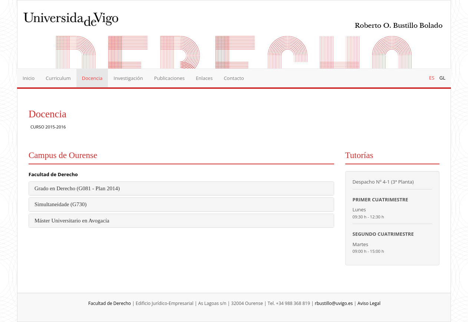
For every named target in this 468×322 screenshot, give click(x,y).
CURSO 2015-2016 (48, 127)
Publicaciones (169, 78)
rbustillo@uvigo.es (334, 303)
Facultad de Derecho (53, 174)
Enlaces (204, 78)
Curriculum (58, 78)
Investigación (128, 78)
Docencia (92, 78)
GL (442, 77)
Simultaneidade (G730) (60, 204)
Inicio (28, 78)
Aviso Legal (368, 303)
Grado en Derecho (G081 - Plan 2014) (77, 188)
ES (431, 77)
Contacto (234, 78)
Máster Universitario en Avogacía (71, 221)
